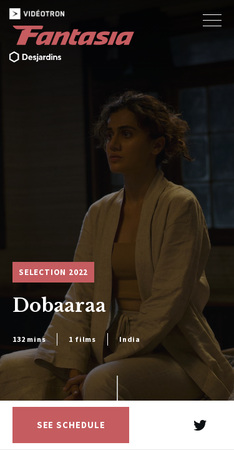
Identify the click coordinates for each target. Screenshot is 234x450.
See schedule (71, 425)
